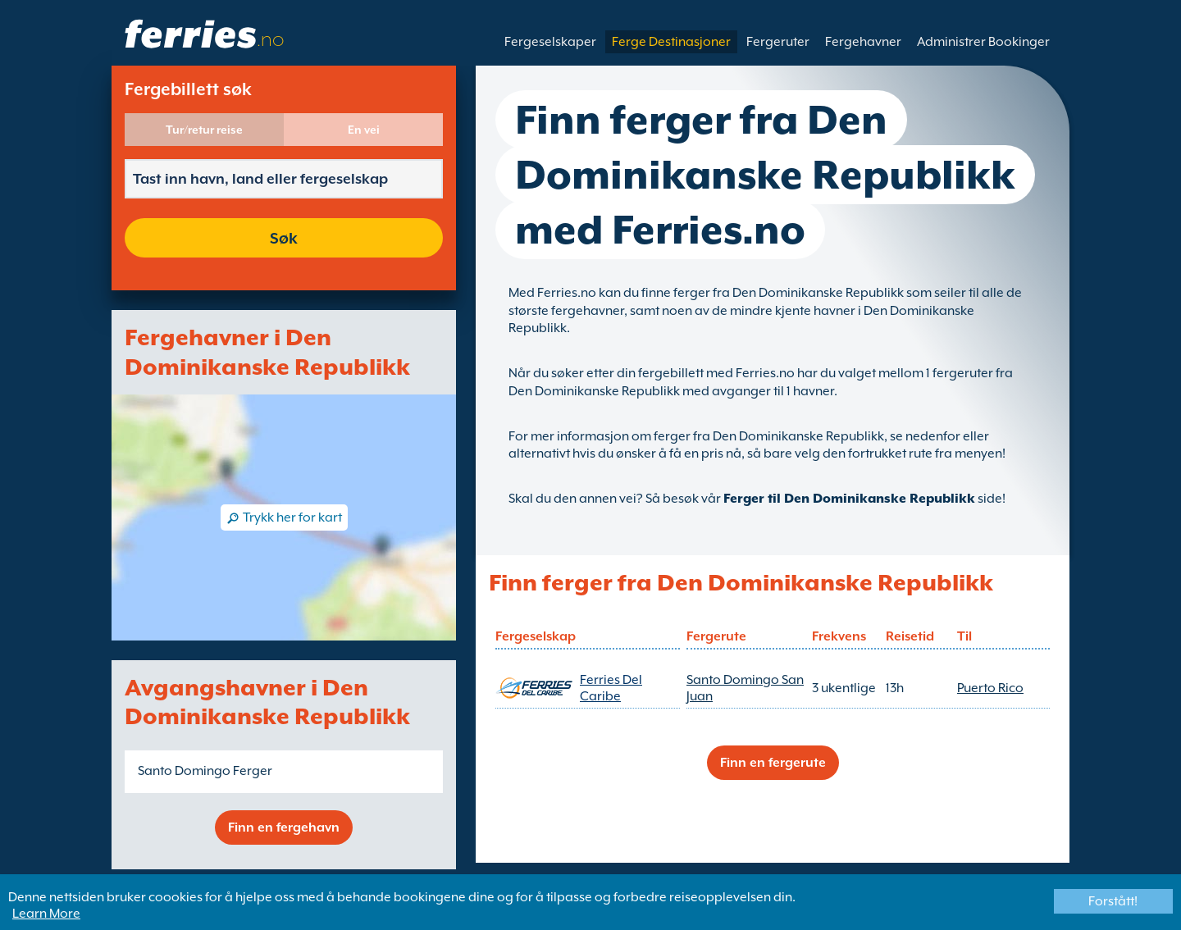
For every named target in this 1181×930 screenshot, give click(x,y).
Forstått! (1113, 901)
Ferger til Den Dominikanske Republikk (849, 498)
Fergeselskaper (550, 41)
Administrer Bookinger (983, 41)
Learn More (46, 913)
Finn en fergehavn (284, 827)
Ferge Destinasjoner (671, 41)
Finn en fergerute (773, 762)
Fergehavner (863, 41)
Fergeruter (777, 41)
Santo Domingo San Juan (745, 688)
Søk (284, 238)
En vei (364, 129)
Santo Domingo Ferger (205, 771)
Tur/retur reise (204, 129)
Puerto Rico (990, 688)
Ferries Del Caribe (611, 688)
